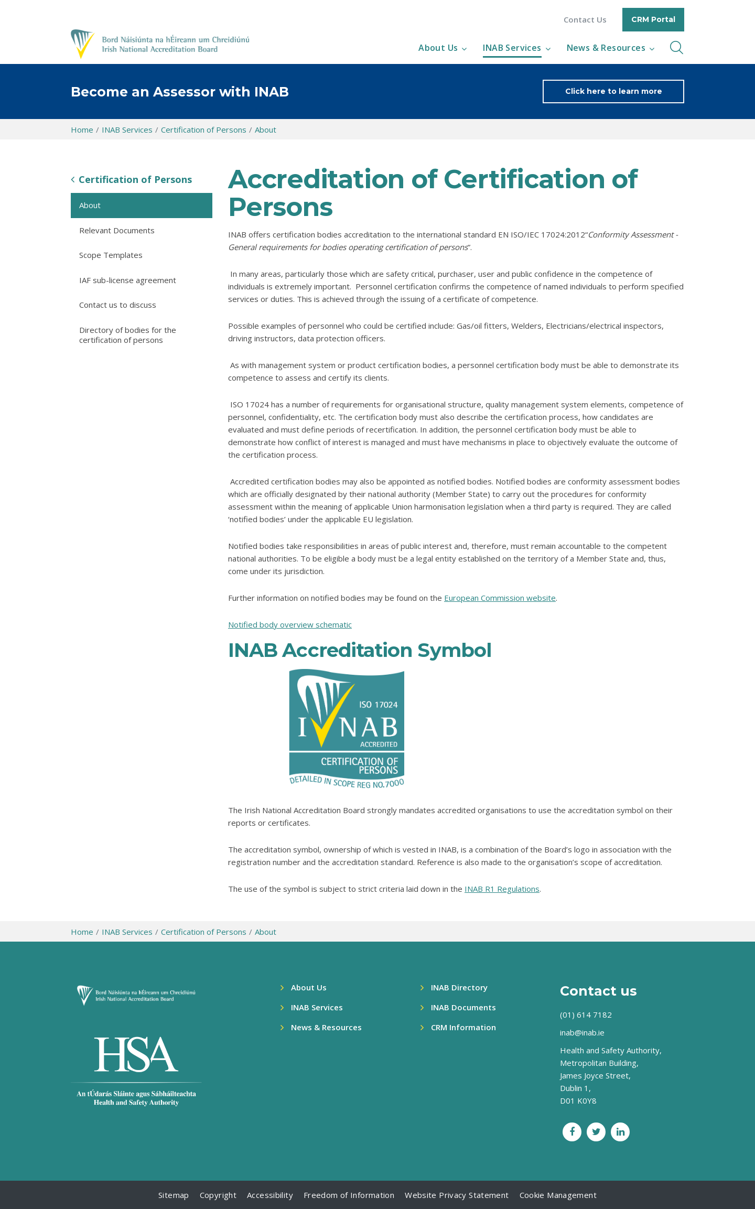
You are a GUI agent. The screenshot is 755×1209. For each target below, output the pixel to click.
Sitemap (173, 1195)
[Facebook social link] (572, 1131)
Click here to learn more (613, 91)
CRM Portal (653, 19)
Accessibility (270, 1195)
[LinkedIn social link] (620, 1131)
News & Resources (606, 47)
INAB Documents (463, 1007)
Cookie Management (558, 1195)
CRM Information (463, 1027)
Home (82, 129)
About (265, 129)
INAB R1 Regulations (502, 888)
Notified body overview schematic (290, 624)
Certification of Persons (203, 129)
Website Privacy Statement (457, 1195)
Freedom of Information (349, 1195)
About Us (438, 47)
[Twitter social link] (596, 1131)
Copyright (218, 1195)
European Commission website (500, 597)
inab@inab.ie (582, 1032)
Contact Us (585, 20)
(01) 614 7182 (586, 1014)
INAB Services (512, 47)
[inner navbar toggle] (676, 47)
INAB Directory (459, 987)
